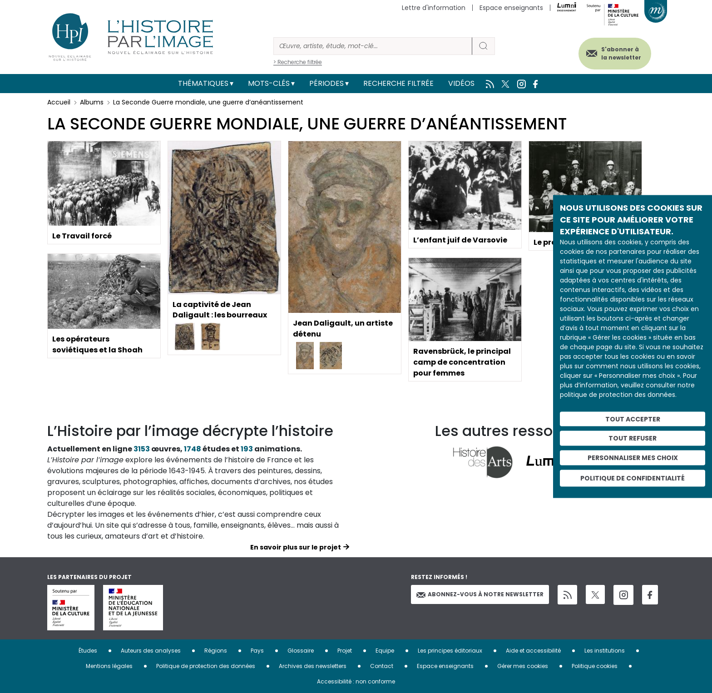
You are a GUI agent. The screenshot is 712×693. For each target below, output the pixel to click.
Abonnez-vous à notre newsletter (480, 594)
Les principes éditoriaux (450, 650)
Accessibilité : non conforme (356, 681)
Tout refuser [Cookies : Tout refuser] (632, 438)
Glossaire (300, 650)
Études (88, 650)
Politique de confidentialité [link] (632, 477)
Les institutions (604, 650)
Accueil (58, 102)
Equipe (385, 650)
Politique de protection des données (205, 666)
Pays (257, 650)
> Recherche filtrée (297, 62)
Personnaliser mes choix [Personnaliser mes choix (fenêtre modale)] (633, 457)
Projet (344, 650)
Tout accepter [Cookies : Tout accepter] (632, 418)
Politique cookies (595, 666)
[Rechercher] (372, 46)
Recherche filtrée (398, 83)
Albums (92, 102)
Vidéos (461, 83)
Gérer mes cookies (522, 666)
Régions (215, 650)
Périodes (326, 83)
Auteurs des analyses (151, 650)
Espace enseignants (511, 8)
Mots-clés (269, 83)
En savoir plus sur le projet (295, 547)
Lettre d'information (433, 8)
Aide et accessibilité (533, 650)
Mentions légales (109, 666)
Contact (381, 666)
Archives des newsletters (312, 666)
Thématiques (203, 83)
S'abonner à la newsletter (621, 53)
